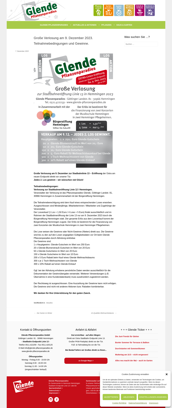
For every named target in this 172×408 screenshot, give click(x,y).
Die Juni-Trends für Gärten (127, 336)
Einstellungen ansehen (152, 397)
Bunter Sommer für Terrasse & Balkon (132, 342)
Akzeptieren (111, 397)
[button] (166, 374)
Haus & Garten (124, 25)
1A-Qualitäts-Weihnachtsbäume (104, 313)
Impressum (153, 403)
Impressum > (54, 393)
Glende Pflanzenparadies (54, 25)
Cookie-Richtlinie (119, 403)
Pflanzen (106, 25)
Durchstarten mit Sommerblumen (130, 348)
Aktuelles (49, 303)
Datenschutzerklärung (138, 403)
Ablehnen (128, 397)
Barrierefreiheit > (56, 388)
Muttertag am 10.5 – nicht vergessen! (131, 355)
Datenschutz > (54, 391)
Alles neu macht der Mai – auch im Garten (134, 360)
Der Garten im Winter (43, 313)
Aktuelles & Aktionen (84, 25)
